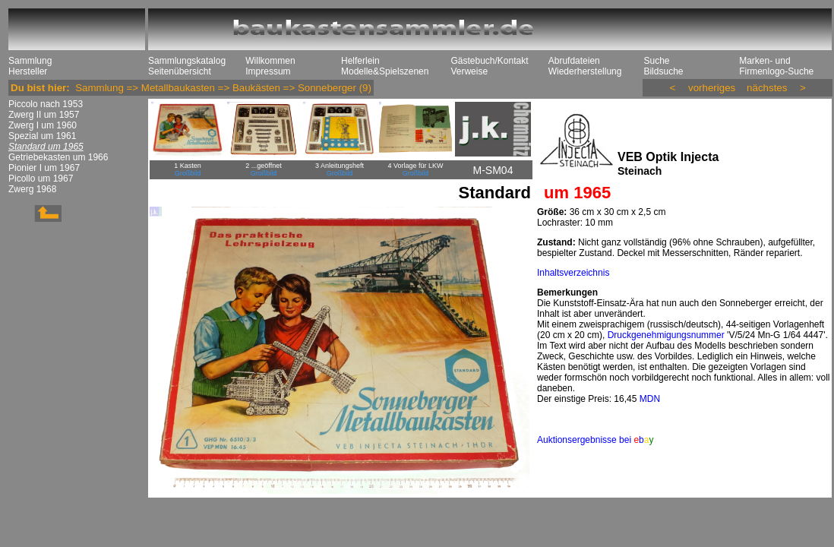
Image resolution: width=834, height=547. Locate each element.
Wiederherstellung (585, 71)
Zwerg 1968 (32, 189)
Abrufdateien (574, 60)
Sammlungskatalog (187, 60)
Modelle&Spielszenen (384, 71)
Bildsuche (663, 71)
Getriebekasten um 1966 (58, 157)
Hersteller (27, 71)
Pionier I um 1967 (44, 168)
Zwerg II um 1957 (43, 114)
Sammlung (30, 60)
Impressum (267, 71)
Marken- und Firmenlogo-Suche (776, 66)
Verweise (469, 71)
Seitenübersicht (179, 71)
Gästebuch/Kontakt (489, 60)
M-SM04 (493, 170)
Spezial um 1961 (42, 136)
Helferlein (360, 60)
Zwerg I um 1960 (42, 125)
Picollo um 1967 (40, 178)
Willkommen (270, 60)
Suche (656, 60)
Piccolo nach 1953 (45, 104)
